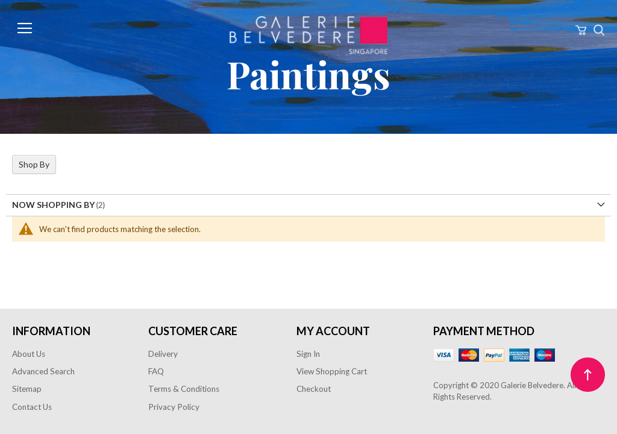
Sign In (308, 354)
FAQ (156, 371)
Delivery (163, 354)
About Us (28, 354)
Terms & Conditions (183, 389)
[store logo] (308, 35)
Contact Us (32, 407)
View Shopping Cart (331, 371)
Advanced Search (43, 371)
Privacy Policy (173, 407)
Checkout (313, 389)
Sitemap (27, 389)
